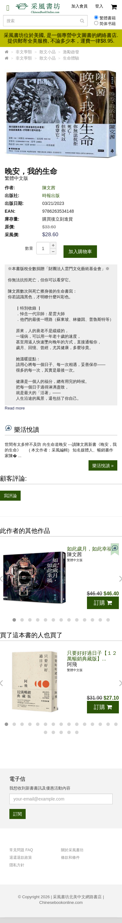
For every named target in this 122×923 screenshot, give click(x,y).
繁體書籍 (107, 18)
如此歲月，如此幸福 (89, 548)
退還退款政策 (20, 857)
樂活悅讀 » (103, 465)
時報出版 (51, 195)
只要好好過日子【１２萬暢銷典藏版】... (92, 655)
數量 (29, 248)
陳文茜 (48, 187)
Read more (15, 408)
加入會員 (79, 6)
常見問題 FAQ (21, 850)
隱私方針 (16, 865)
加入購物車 (80, 251)
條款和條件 (70, 857)
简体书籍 (107, 24)
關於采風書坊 (72, 850)
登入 (99, 6)
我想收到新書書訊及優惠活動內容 (39, 788)
